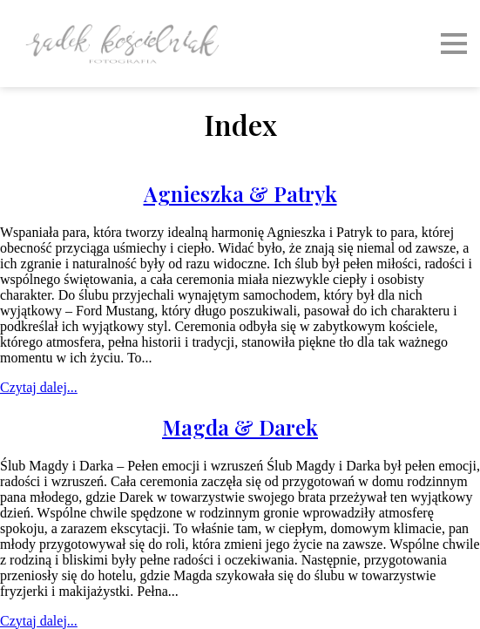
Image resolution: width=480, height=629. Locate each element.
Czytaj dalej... (39, 387)
